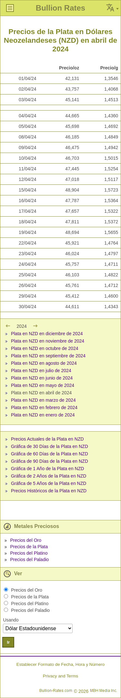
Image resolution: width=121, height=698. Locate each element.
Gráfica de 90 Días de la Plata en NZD (49, 461)
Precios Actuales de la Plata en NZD (47, 439)
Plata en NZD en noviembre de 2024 (47, 341)
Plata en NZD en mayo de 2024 (42, 385)
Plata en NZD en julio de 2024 (41, 370)
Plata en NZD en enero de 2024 (43, 414)
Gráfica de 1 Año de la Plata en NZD (47, 468)
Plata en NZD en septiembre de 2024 (48, 355)
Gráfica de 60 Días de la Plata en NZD (49, 453)
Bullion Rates (60, 8)
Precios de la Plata (29, 546)
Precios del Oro (25, 540)
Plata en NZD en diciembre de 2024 (47, 333)
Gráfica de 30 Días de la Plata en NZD (49, 446)
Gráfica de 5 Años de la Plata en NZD (48, 483)
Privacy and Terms (60, 676)
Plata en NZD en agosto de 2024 (44, 363)
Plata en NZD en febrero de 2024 (44, 407)
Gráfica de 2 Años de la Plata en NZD (48, 476)
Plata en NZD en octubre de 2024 (44, 348)
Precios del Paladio (29, 559)
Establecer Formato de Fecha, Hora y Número (60, 664)
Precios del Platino (28, 553)
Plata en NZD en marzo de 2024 (43, 400)
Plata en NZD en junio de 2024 (42, 377)
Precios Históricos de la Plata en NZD (48, 490)
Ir (8, 642)
